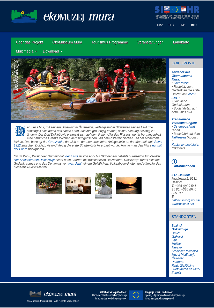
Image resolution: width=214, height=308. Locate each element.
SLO (171, 25)
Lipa (175, 240)
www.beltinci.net (183, 204)
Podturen (178, 262)
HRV (160, 25)
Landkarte (181, 42)
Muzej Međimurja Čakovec (183, 256)
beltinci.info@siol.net (186, 200)
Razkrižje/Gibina (183, 265)
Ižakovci (177, 236)
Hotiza (176, 233)
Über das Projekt (29, 42)
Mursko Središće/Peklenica (185, 249)
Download (51, 51)
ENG (182, 25)
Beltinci (177, 226)
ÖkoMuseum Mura (67, 42)
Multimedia (25, 51)
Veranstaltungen (150, 42)
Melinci (176, 244)
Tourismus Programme (110, 42)
